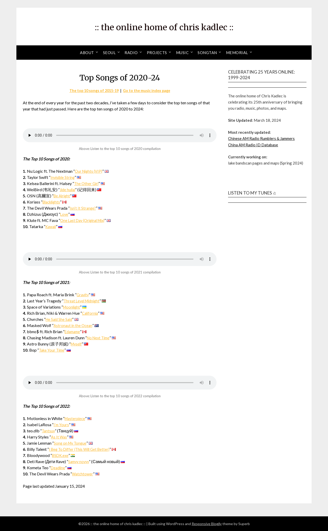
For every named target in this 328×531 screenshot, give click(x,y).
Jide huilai (68, 189)
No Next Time (99, 337)
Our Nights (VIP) (90, 171)
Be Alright (62, 195)
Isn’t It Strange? (83, 208)
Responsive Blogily (207, 524)
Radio (131, 52)
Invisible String (63, 177)
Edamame (73, 331)
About (87, 52)
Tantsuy (49, 430)
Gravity (83, 294)
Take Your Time (52, 350)
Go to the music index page (149, 90)
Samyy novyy (79, 461)
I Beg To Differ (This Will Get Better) (81, 449)
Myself (77, 343)
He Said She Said (60, 319)
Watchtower (83, 473)
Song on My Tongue (71, 443)
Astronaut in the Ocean (73, 325)
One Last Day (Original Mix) (84, 220)
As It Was (59, 436)
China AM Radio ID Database (253, 144)
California (90, 313)
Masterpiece (76, 418)
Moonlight (72, 306)
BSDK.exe (60, 455)
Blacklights (53, 201)
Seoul (109, 52)
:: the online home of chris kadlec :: (163, 26)
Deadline (58, 467)
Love (64, 214)
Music (182, 52)
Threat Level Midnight (83, 300)
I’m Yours (62, 424)
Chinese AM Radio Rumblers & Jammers (261, 138)
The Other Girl (87, 183)
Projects (157, 52)
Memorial (237, 52)
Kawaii (51, 226)
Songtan (207, 52)
